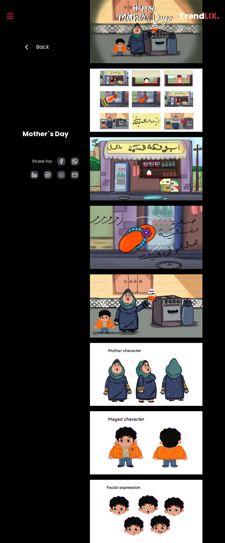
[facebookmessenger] (48, 175)
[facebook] (61, 161)
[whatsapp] (75, 161)
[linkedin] (34, 175)
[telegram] (61, 175)
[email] (75, 175)
